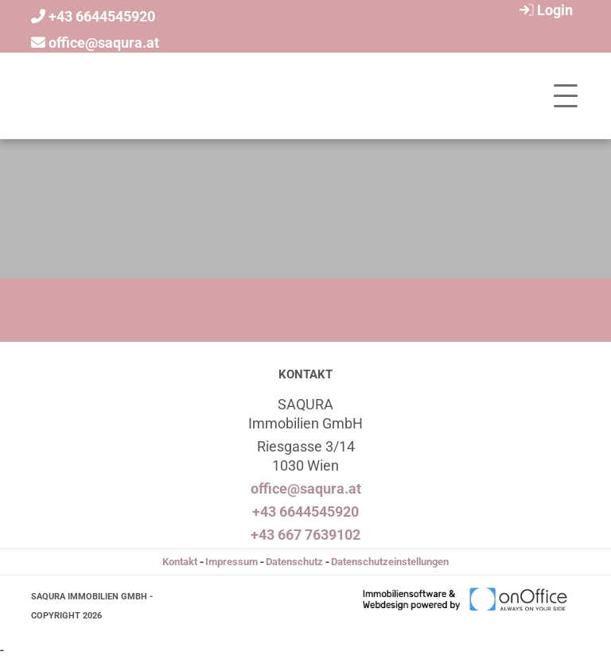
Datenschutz (294, 562)
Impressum (231, 562)
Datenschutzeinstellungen (390, 562)
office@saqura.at (104, 42)
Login (544, 10)
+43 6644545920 (102, 16)
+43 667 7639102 (305, 534)
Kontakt (179, 562)
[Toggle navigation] (565, 96)
